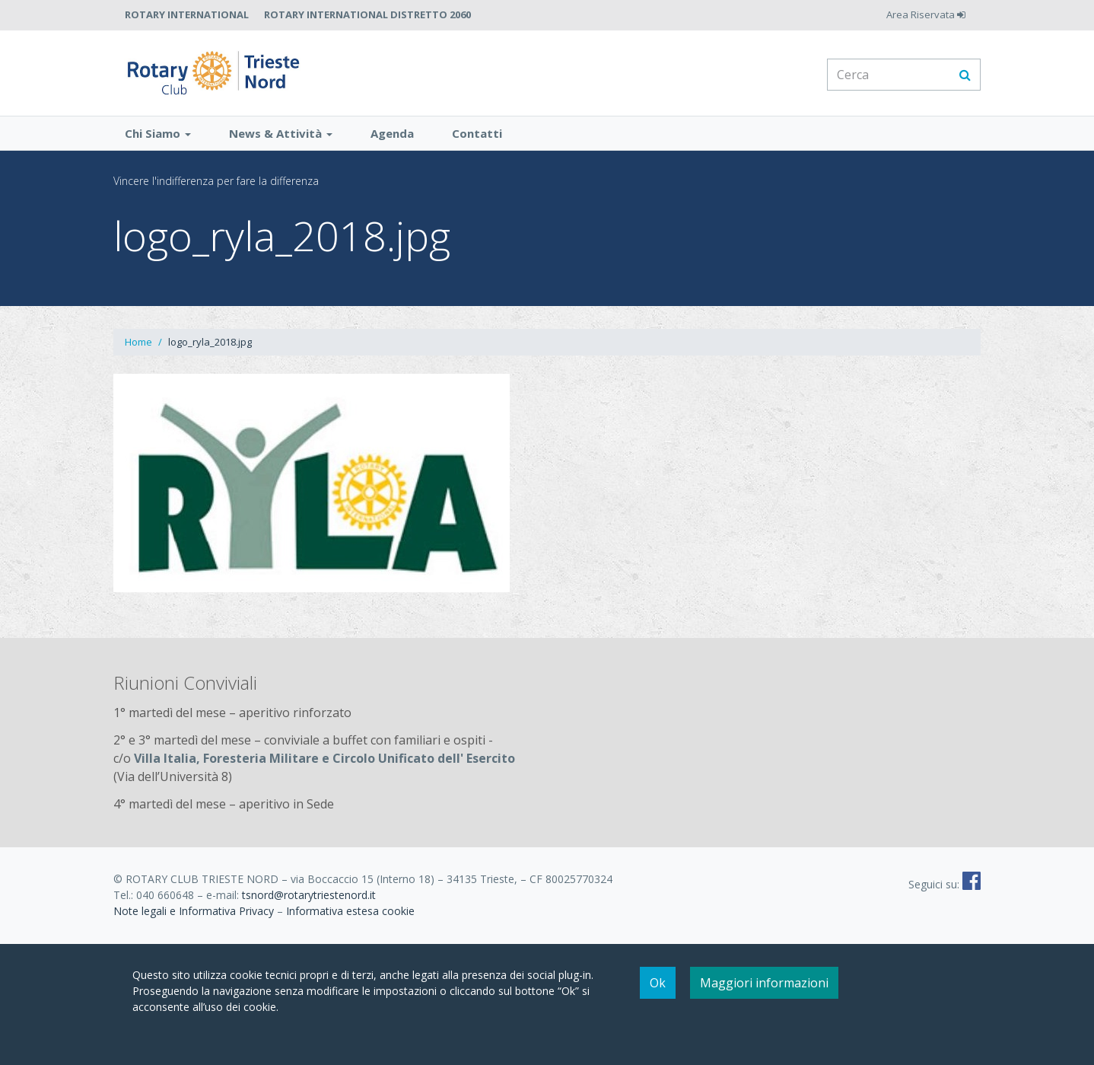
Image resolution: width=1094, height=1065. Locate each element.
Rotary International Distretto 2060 (367, 14)
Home (138, 348)
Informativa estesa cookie (350, 917)
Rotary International (187, 14)
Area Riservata (925, 14)
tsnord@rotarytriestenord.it (309, 901)
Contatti (477, 139)
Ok (658, 982)
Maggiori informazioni (764, 982)
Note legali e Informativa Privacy (193, 917)
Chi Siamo (158, 139)
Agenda (392, 139)
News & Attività (280, 139)
